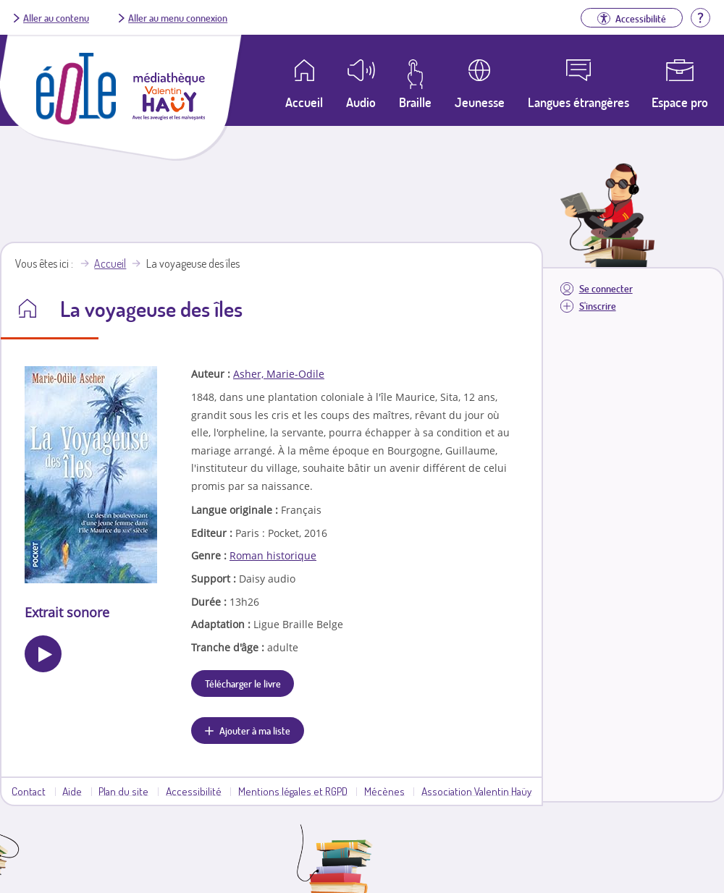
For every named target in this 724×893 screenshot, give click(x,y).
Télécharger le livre (243, 683)
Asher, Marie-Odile (278, 374)
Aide (72, 791)
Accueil (110, 263)
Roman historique (273, 555)
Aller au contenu (56, 17)
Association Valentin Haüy (476, 791)
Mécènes (384, 791)
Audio (361, 102)
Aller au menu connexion (177, 17)
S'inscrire (597, 306)
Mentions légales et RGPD (293, 791)
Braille (415, 102)
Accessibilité (194, 791)
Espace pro (680, 102)
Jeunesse (480, 102)
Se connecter (606, 288)
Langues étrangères (578, 102)
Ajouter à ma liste (254, 730)
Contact (29, 791)
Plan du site (123, 791)
